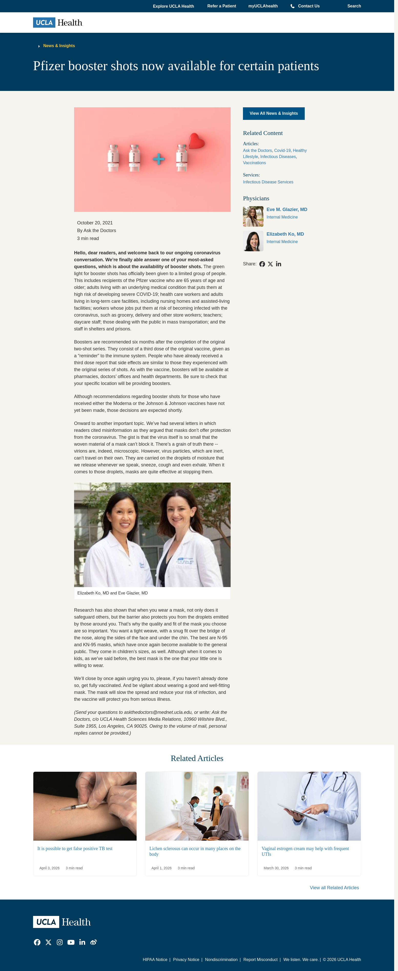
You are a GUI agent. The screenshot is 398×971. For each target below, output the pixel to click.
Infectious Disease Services (268, 182)
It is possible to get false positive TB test (75, 848)
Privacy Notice (186, 959)
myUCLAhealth (263, 6)
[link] (281, 216)
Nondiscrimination (221, 959)
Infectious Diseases (278, 156)
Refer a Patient (221, 6)
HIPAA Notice (155, 959)
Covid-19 (282, 150)
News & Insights (59, 46)
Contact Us (309, 6)
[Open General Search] (352, 6)
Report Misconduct (260, 959)
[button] (174, 6)
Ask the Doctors (257, 150)
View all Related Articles (334, 887)
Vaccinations (254, 163)
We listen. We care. (301, 959)
